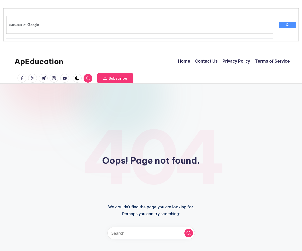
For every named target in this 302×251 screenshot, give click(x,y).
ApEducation (39, 61)
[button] (115, 78)
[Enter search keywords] (151, 233)
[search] (137, 25)
